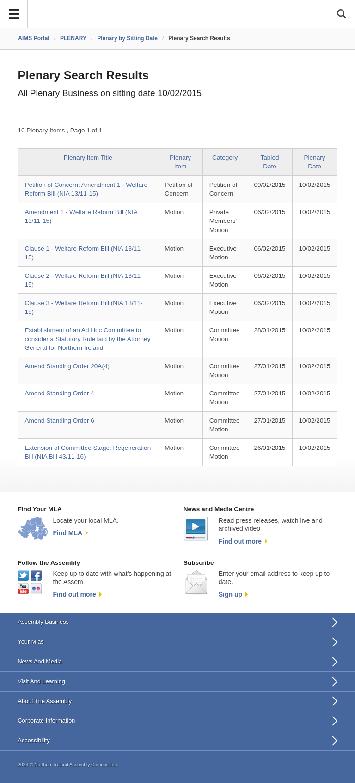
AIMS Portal (33, 38)
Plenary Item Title (88, 157)
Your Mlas (30, 641)
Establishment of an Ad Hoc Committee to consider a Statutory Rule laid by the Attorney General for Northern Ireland (87, 339)
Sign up (230, 594)
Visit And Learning (41, 681)
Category (225, 157)
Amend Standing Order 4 (59, 393)
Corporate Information (46, 720)
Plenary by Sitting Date (127, 38)
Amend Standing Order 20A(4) (67, 366)
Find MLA (67, 533)
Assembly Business (43, 621)
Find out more (240, 541)
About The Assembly (45, 701)
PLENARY (73, 38)
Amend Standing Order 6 (59, 420)
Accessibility (33, 740)
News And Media (40, 661)
